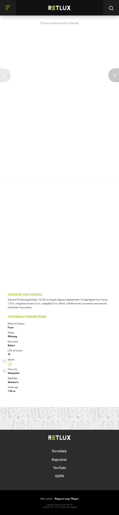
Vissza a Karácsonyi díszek (60, 23)
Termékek (60, 451)
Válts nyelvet (59, 498)
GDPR (59, 476)
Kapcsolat (60, 459)
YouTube (59, 467)
